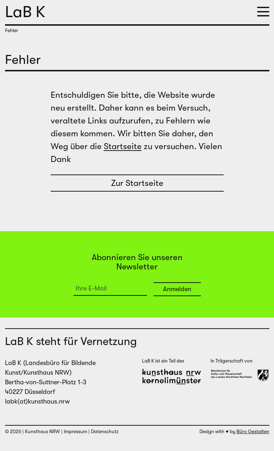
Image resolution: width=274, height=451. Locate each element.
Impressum (75, 431)
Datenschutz (104, 431)
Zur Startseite (137, 183)
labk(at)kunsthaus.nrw (37, 401)
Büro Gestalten (253, 431)
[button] (263, 12)
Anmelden (177, 289)
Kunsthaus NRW (42, 431)
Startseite (123, 146)
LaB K (25, 11)
